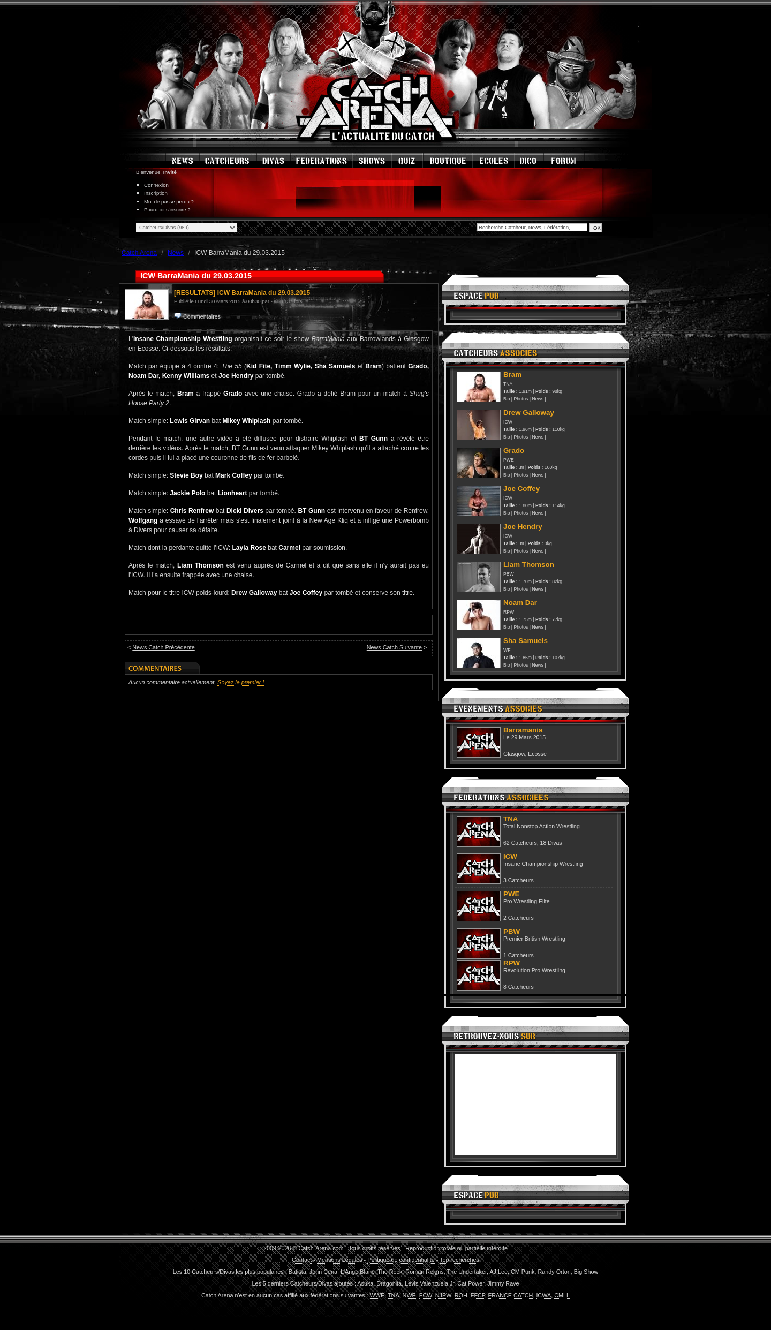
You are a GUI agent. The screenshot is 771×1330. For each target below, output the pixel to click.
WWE (377, 1295)
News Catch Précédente (163, 647)
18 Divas (551, 843)
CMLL (562, 1295)
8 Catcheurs (518, 987)
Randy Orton (554, 1271)
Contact (302, 1260)
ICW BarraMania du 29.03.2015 (263, 293)
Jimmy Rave (503, 1283)
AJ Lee (498, 1271)
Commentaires (202, 316)
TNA (507, 384)
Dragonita (389, 1283)
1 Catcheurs (518, 955)
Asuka (365, 1283)
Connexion (156, 185)
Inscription (156, 193)
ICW (507, 422)
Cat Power (470, 1283)
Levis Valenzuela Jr (429, 1283)
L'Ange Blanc (357, 1271)
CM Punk (522, 1271)
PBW (508, 574)
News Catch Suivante (394, 647)
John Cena (323, 1271)
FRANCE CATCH (510, 1295)
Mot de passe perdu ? (169, 202)
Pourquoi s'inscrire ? (167, 210)
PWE (508, 460)
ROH (461, 1295)
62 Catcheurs (520, 843)
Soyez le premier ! (240, 682)
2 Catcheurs (518, 918)
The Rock (389, 1271)
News (537, 399)
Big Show (586, 1271)
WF (506, 650)
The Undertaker (467, 1271)
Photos (521, 399)
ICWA (543, 1295)
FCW (425, 1295)
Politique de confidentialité (400, 1260)
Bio (506, 399)
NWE (409, 1295)
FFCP (478, 1295)
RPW (508, 612)
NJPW (443, 1295)
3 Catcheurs (518, 880)
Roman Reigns (424, 1271)
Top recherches (459, 1260)
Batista (297, 1271)
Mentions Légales (339, 1260)
